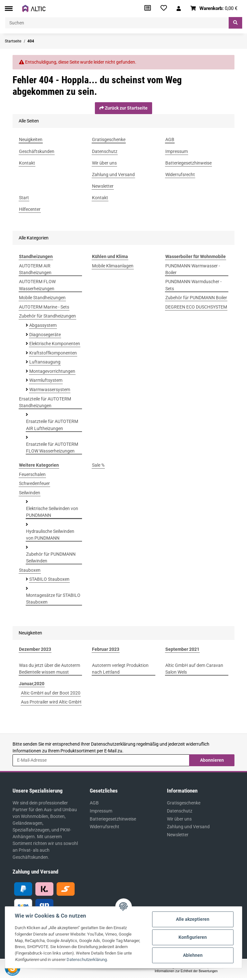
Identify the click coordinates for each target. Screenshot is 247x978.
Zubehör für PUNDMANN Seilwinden (51, 557)
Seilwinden (29, 492)
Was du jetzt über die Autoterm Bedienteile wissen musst (49, 669)
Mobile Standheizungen (42, 297)
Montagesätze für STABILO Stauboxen (53, 599)
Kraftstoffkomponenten (53, 352)
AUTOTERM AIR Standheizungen (35, 269)
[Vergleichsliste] (148, 8)
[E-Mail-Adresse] (101, 760)
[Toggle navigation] (9, 8)
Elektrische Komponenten (54, 343)
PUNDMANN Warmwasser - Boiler (192, 269)
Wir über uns (179, 818)
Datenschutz (179, 810)
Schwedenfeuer (34, 483)
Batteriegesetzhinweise (113, 818)
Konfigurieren (192, 937)
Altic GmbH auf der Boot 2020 (50, 692)
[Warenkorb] (214, 8)
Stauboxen (30, 570)
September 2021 (182, 649)
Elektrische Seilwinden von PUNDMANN (52, 512)
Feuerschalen (32, 474)
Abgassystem (43, 325)
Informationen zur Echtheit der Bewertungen (186, 971)
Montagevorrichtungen (52, 371)
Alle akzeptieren (192, 919)
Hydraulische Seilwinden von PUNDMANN (50, 535)
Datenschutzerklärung (113, 744)
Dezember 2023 (35, 649)
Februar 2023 (105, 649)
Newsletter (177, 834)
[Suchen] (117, 23)
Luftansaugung (44, 361)
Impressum (101, 810)
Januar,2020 (31, 683)
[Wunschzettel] (164, 8)
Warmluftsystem (45, 380)
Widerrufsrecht (104, 826)
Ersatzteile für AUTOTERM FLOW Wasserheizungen (52, 447)
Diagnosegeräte (45, 334)
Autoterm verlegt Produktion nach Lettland (120, 669)
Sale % (98, 465)
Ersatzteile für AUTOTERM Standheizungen (45, 402)
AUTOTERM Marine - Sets (44, 307)
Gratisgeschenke (183, 802)
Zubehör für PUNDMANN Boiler (196, 297)
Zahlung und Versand (188, 826)
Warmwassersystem (49, 389)
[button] (179, 8)
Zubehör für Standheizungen (47, 316)
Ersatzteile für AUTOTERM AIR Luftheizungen (52, 425)
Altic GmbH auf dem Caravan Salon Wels (194, 669)
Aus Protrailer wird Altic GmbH (51, 701)
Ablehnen (193, 955)
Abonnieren (212, 760)
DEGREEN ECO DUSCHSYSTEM (196, 307)
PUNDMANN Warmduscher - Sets (193, 285)
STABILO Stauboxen (49, 579)
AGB (94, 802)
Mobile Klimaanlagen (112, 265)
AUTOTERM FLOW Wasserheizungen (37, 285)
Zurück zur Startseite (123, 108)
